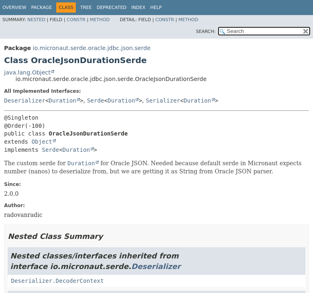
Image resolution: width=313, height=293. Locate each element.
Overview (14, 7)
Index (138, 7)
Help (156, 7)
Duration (62, 100)
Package (41, 7)
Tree (86, 7)
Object (41, 141)
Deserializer (24, 100)
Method (100, 19)
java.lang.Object (27, 72)
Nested (36, 19)
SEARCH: (206, 31)
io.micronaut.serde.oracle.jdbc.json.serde (91, 48)
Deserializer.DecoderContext (57, 281)
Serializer (163, 100)
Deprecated (111, 7)
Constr (76, 19)
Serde (95, 100)
